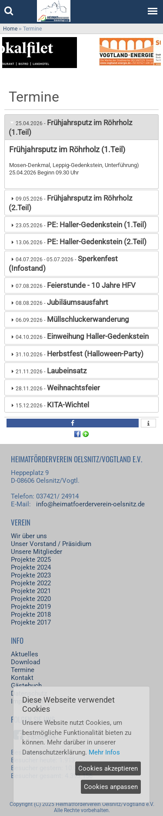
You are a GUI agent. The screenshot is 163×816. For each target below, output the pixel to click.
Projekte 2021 (31, 591)
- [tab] (70, 127)
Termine (22, 670)
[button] (73, 423)
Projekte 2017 (31, 622)
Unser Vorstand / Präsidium (51, 544)
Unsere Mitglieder (36, 552)
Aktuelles (24, 654)
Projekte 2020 (31, 599)
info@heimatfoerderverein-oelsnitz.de (90, 504)
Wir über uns (29, 536)
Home (10, 29)
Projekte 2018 (31, 614)
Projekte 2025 (31, 559)
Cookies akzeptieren (108, 768)
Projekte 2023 (31, 575)
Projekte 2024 (31, 567)
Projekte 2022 (31, 583)
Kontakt (22, 678)
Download (25, 662)
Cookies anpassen (111, 787)
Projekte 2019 (31, 607)
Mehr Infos (104, 752)
